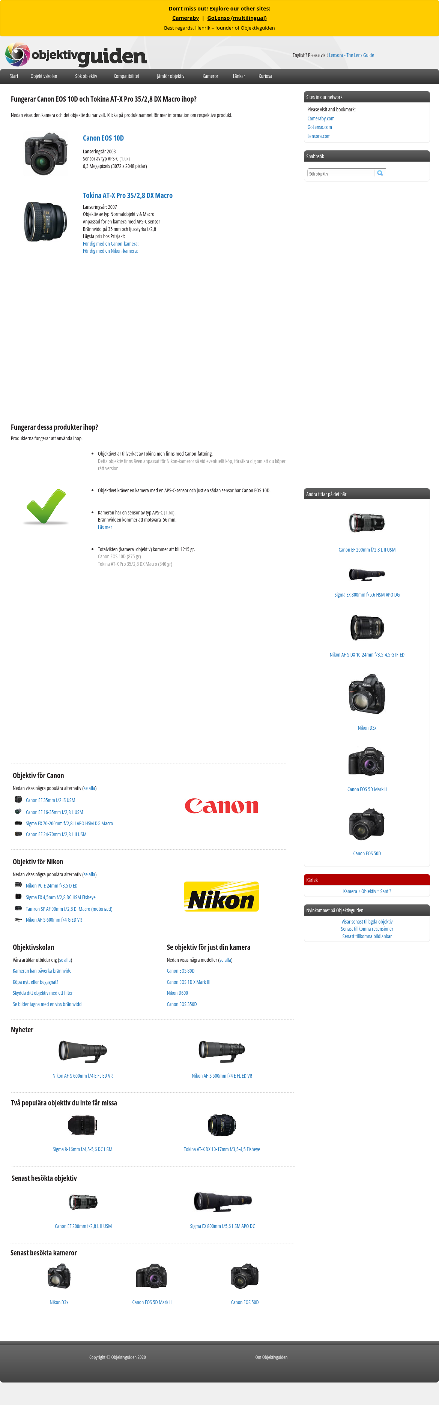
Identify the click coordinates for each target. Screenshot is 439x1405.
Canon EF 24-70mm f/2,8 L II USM (56, 834)
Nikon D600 (177, 992)
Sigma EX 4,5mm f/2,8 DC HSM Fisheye (61, 897)
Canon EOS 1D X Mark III (188, 981)
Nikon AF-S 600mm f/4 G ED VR (54, 919)
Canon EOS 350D (182, 1004)
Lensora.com (319, 135)
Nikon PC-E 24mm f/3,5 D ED (52, 885)
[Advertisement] (70, 337)
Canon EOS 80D (181, 970)
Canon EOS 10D (103, 138)
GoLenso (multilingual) (237, 17)
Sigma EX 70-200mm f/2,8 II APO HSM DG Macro (69, 823)
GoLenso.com (319, 126)
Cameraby (185, 17)
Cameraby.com (320, 118)
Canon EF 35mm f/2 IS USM (50, 800)
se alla (89, 788)
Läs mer (105, 527)
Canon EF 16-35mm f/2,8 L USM (54, 812)
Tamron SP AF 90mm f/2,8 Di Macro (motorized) (69, 908)
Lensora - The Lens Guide (351, 54)
